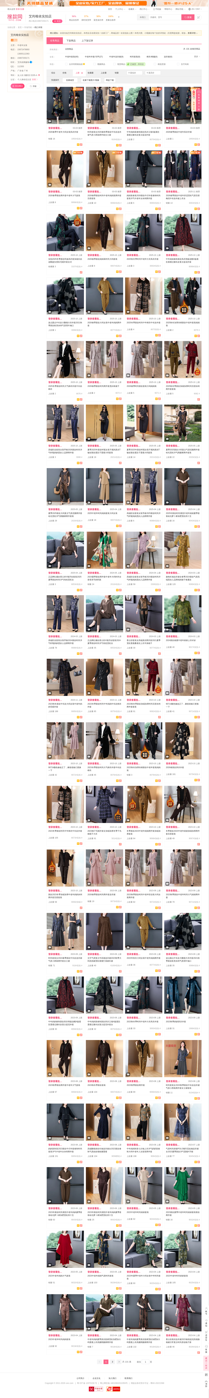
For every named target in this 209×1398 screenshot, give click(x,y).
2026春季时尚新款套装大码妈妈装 (142, 386)
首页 (110, 9)
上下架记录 (87, 40)
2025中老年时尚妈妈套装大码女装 (102, 513)
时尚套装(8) (135, 57)
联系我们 (128, 1378)
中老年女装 (22, 45)
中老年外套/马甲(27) (94, 57)
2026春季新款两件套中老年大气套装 (64, 195)
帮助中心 (168, 9)
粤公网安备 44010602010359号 (114, 1383)
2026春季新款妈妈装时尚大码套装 (102, 259)
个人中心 (120, 9)
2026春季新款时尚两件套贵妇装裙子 (103, 386)
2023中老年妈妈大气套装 (59, 1276)
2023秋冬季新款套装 (97, 1085)
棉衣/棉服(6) (152, 57)
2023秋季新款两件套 (136, 1085)
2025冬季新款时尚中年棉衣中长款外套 (144, 322)
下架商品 (71, 40)
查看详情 (193, 33)
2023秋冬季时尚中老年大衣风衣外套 (143, 1021)
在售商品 (54, 40)
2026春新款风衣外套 (175, 767)
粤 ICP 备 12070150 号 (87, 1383)
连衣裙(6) (168, 57)
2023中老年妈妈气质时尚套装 (100, 1276)
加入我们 (112, 1378)
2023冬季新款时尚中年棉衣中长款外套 (65, 831)
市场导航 (28, 27)
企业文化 (96, 1378)
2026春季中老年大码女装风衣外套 (63, 132)
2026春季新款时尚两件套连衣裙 (101, 894)
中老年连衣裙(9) (116, 57)
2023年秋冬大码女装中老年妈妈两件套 (144, 958)
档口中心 (144, 9)
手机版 (157, 9)
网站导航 (180, 9)
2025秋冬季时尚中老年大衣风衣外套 (143, 259)
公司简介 (80, 1378)
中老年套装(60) (71, 57)
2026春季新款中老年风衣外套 (179, 132)
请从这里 (15, 9)
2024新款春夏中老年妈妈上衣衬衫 (181, 640)
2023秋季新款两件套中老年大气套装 (64, 1085)
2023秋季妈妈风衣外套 (176, 1021)
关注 (59, 21)
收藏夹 (132, 9)
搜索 (188, 17)
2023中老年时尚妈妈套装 (138, 1212)
